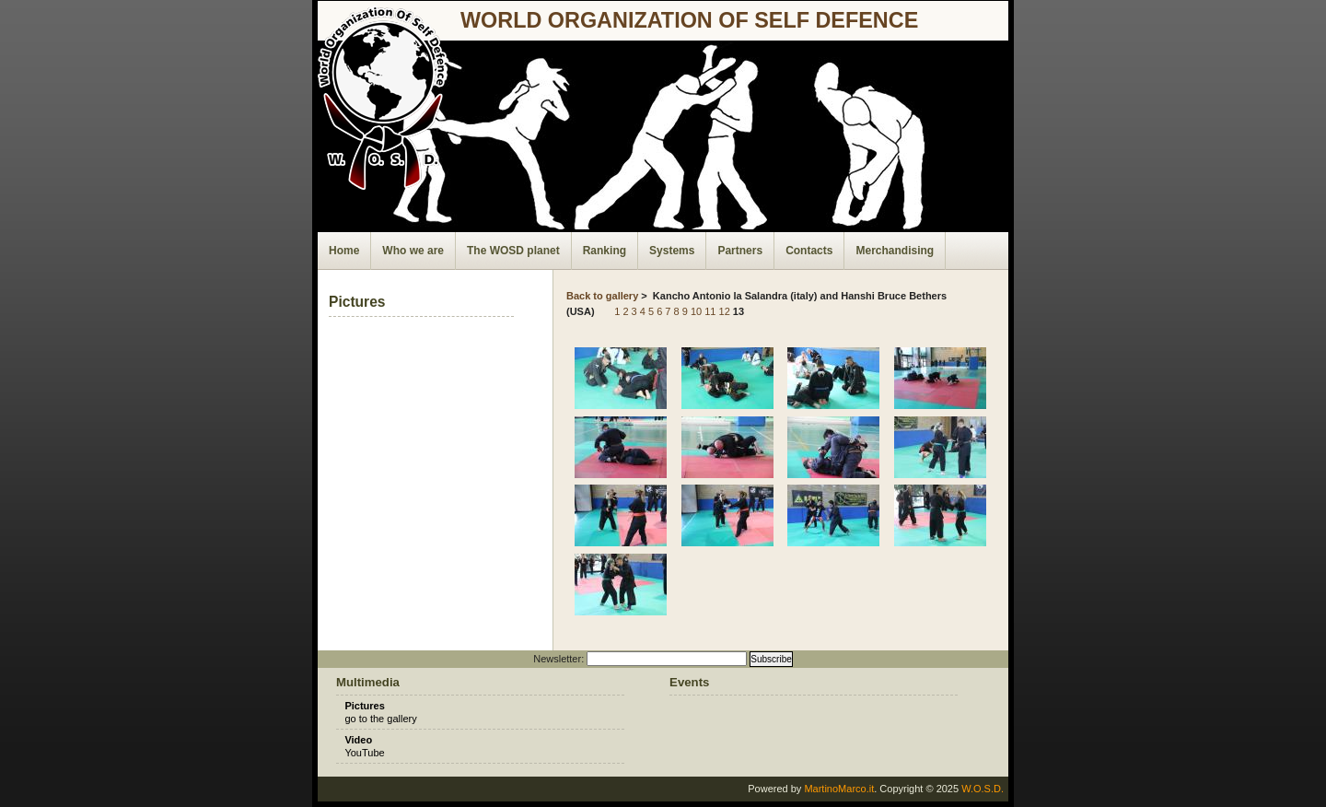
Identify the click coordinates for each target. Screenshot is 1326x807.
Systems (671, 250)
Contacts (808, 250)
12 (724, 311)
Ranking (604, 250)
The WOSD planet (513, 250)
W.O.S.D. (982, 788)
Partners (739, 250)
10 (696, 311)
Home (344, 250)
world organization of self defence (689, 20)
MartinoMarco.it (839, 788)
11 (709, 311)
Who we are (413, 250)
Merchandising (894, 250)
